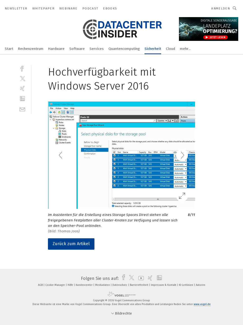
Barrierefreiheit (139, 285)
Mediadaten (103, 285)
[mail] (22, 109)
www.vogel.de (202, 304)
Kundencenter (84, 285)
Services (96, 49)
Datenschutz (120, 285)
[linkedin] (22, 99)
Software (77, 49)
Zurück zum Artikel (71, 243)
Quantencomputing (124, 49)
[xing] (22, 88)
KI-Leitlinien (186, 285)
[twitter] (22, 78)
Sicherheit (153, 49)
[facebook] (22, 68)
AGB (40, 285)
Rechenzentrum (30, 49)
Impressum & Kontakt (164, 285)
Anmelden (220, 8)
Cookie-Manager (55, 285)
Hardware (56, 49)
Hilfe (71, 285)
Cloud (170, 49)
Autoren (200, 285)
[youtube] (140, 278)
